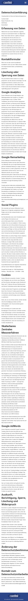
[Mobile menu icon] (25, 3)
